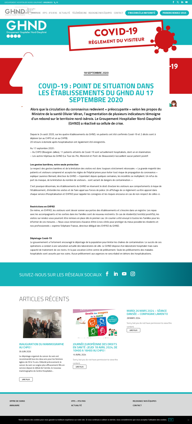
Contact (118, 13)
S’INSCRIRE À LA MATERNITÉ (141, 13)
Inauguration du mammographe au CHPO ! (41, 345)
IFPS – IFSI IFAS (50, 13)
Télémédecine (79, 13)
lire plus (26, 379)
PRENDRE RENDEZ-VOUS (174, 13)
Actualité (64, 13)
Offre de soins (21, 13)
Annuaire (36, 13)
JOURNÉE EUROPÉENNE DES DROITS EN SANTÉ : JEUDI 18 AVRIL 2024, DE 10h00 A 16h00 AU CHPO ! (95, 347)
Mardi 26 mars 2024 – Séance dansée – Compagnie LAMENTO (147, 312)
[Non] (188, 419)
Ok (171, 420)
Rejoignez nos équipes (100, 13)
